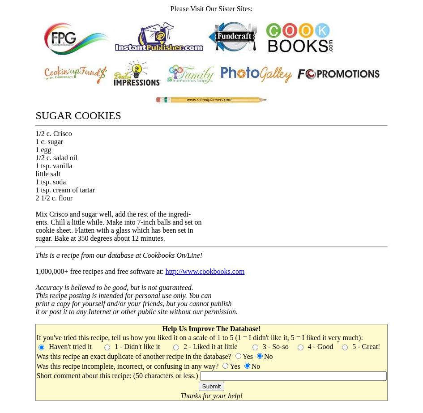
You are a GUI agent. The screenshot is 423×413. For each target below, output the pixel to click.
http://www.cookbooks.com (205, 271)
